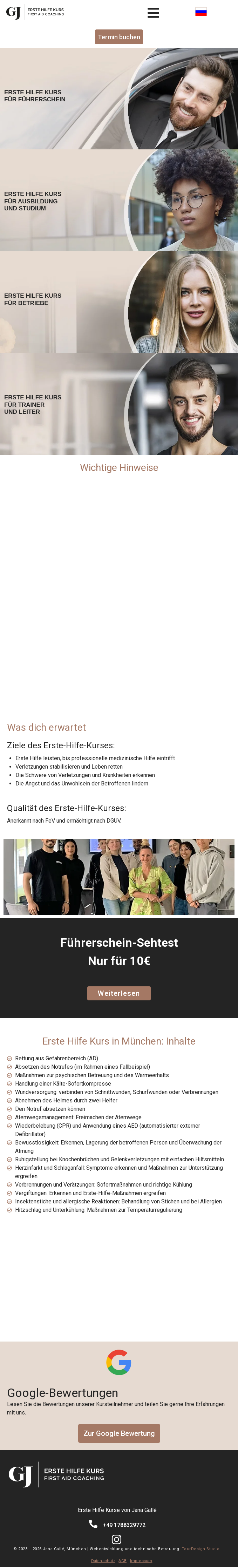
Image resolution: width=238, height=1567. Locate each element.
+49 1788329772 (124, 1525)
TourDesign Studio (201, 1549)
